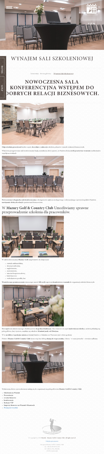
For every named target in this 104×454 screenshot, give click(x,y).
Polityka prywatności (52, 441)
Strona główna (45, 74)
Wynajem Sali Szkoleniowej (64, 74)
